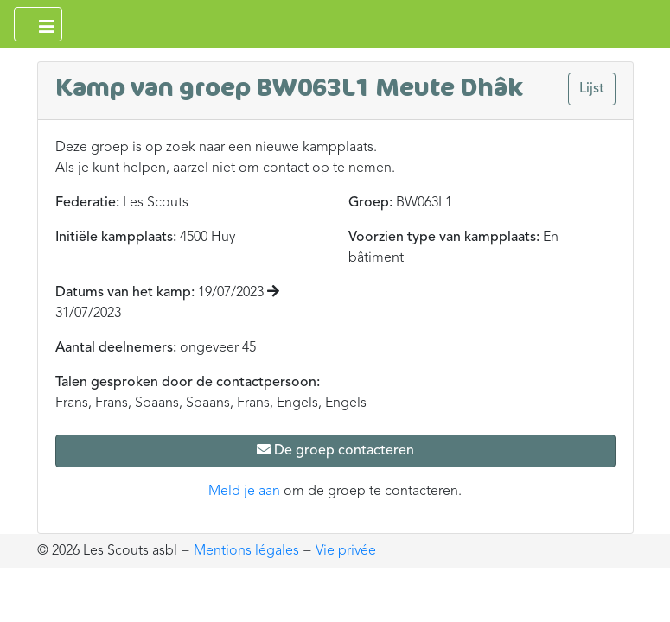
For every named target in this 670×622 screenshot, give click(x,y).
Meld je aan (244, 491)
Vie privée (346, 551)
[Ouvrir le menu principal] (38, 24)
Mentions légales (246, 551)
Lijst (591, 89)
